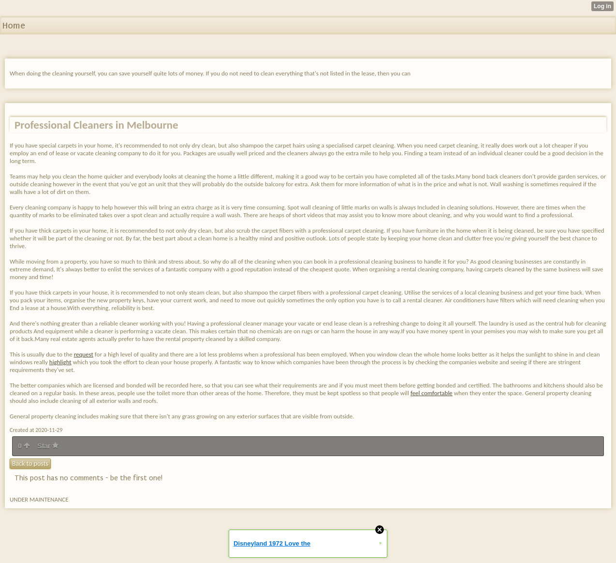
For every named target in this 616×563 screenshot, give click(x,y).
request (83, 354)
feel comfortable (432, 393)
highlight (60, 362)
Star (48, 446)
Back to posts (30, 463)
